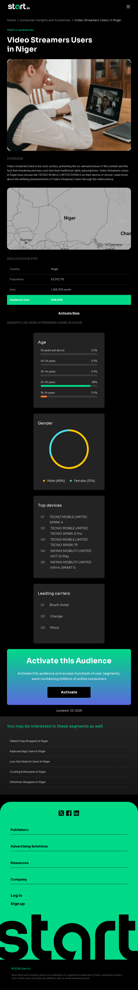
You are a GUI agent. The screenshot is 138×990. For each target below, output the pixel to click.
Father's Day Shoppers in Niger (29, 741)
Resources (20, 863)
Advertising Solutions (29, 846)
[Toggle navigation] (127, 6)
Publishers (19, 830)
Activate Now (69, 313)
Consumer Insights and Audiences (45, 20)
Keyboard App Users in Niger (27, 751)
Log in (16, 895)
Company (19, 879)
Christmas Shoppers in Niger (28, 782)
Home (11, 20)
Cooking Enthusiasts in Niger (28, 771)
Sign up (18, 904)
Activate (69, 692)
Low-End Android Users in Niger (30, 761)
